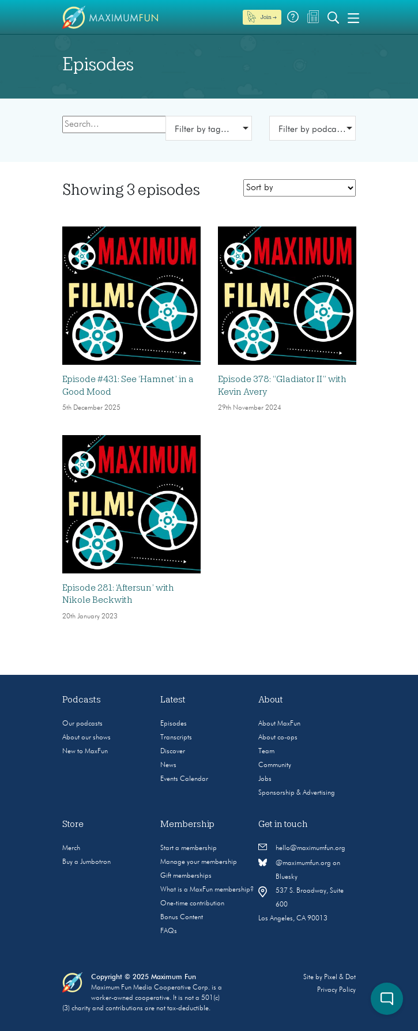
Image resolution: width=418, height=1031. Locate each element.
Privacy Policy (336, 990)
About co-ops (278, 737)
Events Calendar (184, 779)
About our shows (86, 737)
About (270, 699)
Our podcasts (82, 723)
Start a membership (188, 848)
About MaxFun (279, 723)
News (168, 765)
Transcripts (176, 737)
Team (266, 751)
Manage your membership (198, 862)
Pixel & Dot (340, 977)
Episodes (173, 723)
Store (73, 824)
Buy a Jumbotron (86, 862)
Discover (172, 751)
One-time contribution (192, 903)
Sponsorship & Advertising (296, 793)
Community (274, 765)
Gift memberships (186, 876)
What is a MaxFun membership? (207, 889)
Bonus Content (181, 917)
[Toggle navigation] (353, 17)
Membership (187, 824)
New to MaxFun (85, 751)
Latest (173, 699)
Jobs (265, 779)
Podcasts (81, 699)
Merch (71, 848)
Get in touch (283, 824)
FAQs (168, 931)
